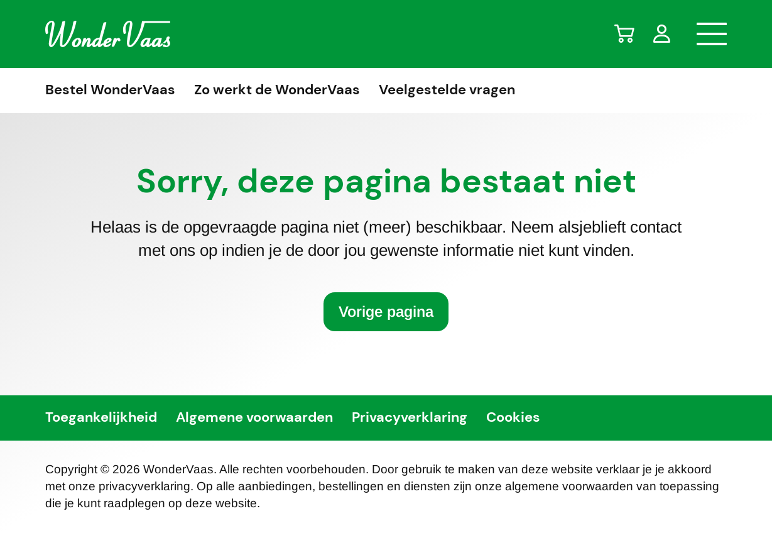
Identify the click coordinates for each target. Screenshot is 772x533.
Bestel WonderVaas (110, 90)
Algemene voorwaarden (254, 418)
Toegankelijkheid (101, 418)
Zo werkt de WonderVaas (277, 90)
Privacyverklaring (409, 418)
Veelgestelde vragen (447, 90)
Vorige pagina (386, 311)
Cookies (513, 418)
